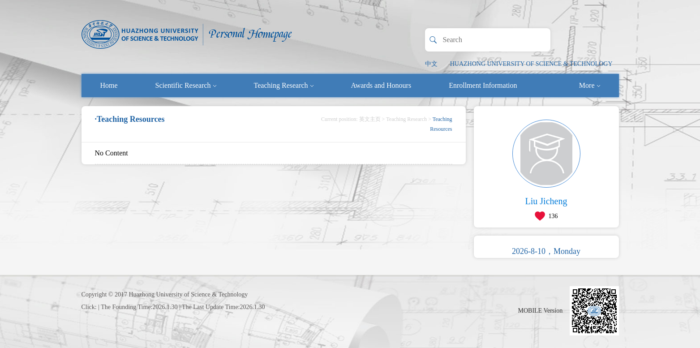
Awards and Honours (381, 85)
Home (109, 85)
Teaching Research (283, 85)
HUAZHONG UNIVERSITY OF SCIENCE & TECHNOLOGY (531, 63)
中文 (431, 63)
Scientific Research (185, 85)
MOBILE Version (540, 310)
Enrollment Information (483, 85)
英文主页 (370, 119)
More (589, 85)
